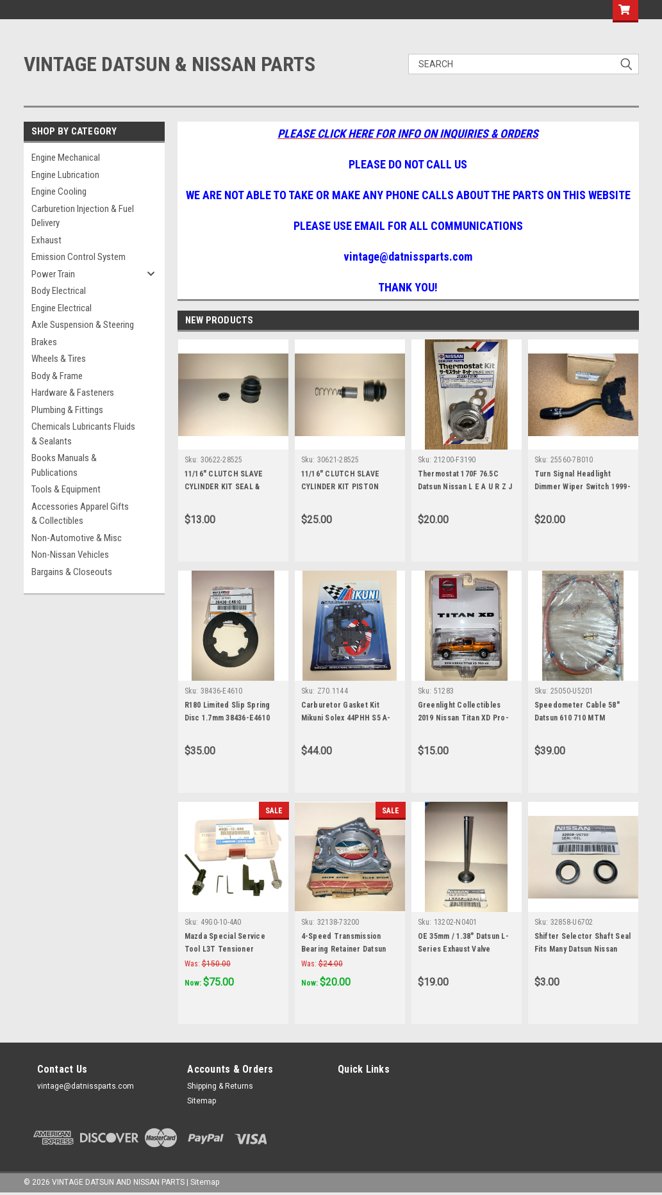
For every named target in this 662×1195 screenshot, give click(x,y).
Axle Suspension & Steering (82, 324)
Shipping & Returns (220, 1086)
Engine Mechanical (65, 157)
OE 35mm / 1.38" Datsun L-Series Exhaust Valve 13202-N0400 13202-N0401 (463, 949)
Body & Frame (57, 376)
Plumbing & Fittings (67, 410)
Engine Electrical (61, 308)
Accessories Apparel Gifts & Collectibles (80, 514)
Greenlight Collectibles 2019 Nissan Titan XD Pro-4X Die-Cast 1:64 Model (463, 718)
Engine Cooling (59, 191)
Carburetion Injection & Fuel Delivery (82, 216)
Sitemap (201, 1100)
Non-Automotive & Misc (76, 538)
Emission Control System (78, 257)
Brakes (44, 342)
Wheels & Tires (58, 358)
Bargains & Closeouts (71, 572)
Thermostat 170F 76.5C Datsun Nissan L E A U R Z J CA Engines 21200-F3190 (465, 486)
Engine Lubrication (65, 175)
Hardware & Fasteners (72, 392)
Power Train (53, 274)
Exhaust (46, 240)
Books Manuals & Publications (64, 465)
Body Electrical (58, 291)
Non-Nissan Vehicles (70, 554)
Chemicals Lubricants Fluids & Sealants (83, 434)
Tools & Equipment (66, 489)
